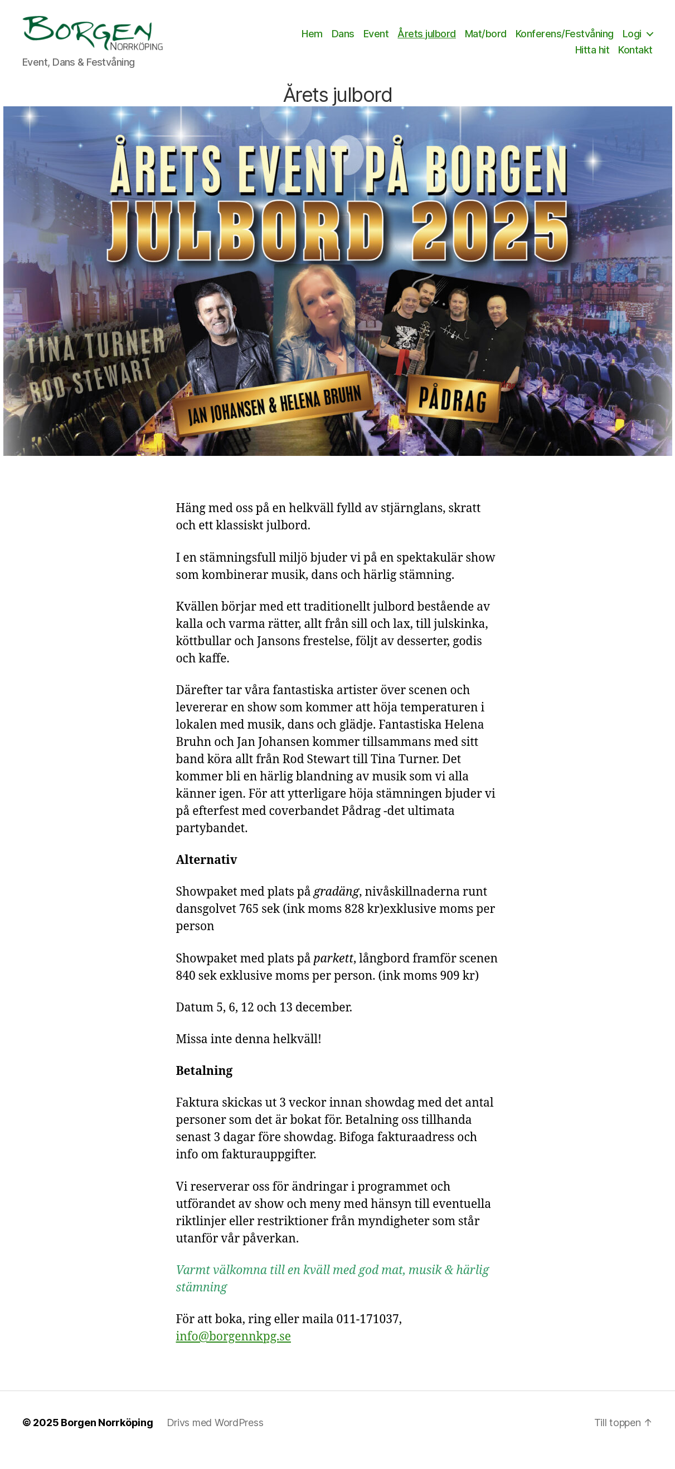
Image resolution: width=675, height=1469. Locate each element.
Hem (351, 41)
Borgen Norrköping (107, 1437)
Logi (545, 57)
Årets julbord (465, 41)
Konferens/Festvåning (604, 41)
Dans (382, 41)
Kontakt (635, 57)
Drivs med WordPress (215, 1437)
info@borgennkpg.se (233, 1351)
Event (415, 41)
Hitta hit (592, 57)
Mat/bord (525, 41)
